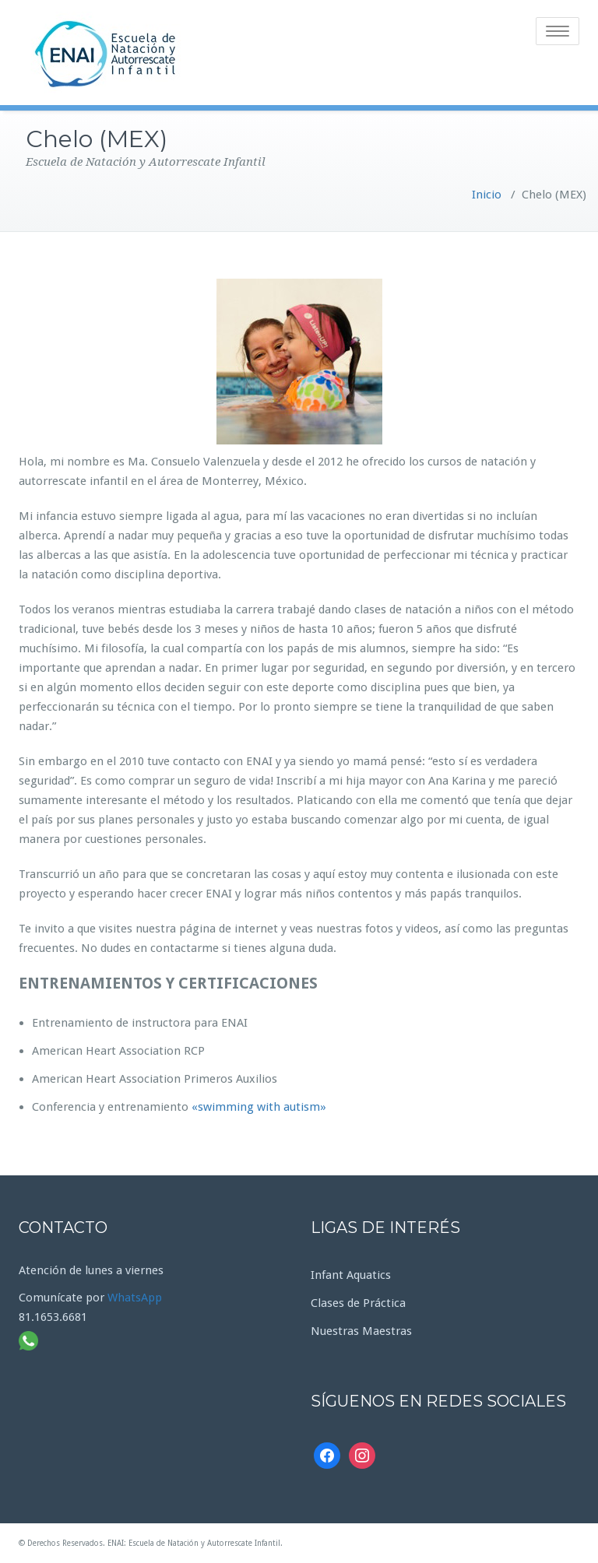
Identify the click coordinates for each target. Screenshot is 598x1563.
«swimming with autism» (259, 1107)
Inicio (486, 195)
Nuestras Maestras (361, 1331)
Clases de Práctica (358, 1303)
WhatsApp (134, 1298)
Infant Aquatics (351, 1275)
